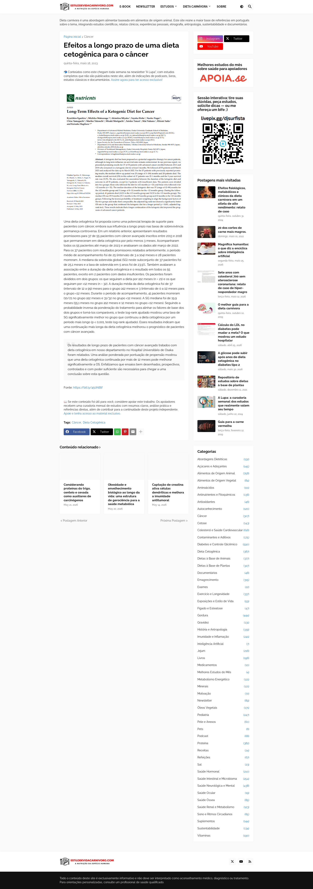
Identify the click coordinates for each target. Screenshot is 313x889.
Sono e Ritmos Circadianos (223, 814)
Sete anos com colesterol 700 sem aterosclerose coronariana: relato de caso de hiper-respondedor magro (232, 282)
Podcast (223, 736)
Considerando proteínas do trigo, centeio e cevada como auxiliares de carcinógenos (77, 492)
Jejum (223, 651)
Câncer (88, 36)
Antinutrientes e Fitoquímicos (223, 495)
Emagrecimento (223, 580)
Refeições (223, 758)
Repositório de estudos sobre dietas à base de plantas (233, 381)
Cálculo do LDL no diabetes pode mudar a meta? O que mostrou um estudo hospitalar (233, 332)
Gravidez (223, 623)
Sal (223, 765)
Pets (223, 729)
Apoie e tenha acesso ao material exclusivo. (92, 413)
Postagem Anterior (75, 520)
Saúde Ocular (223, 793)
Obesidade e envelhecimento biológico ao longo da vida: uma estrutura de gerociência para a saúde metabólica (124, 494)
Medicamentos (223, 665)
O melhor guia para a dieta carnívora (233, 306)
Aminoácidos (223, 488)
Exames (223, 587)
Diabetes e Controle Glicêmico (223, 545)
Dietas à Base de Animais (223, 559)
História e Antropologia (223, 630)
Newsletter (223, 701)
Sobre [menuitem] (221, 6)
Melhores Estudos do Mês (223, 672)
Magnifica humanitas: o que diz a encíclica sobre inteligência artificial (233, 250)
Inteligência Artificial (223, 644)
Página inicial (72, 36)
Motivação (223, 694)
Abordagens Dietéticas (223, 459)
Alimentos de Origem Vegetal (223, 481)
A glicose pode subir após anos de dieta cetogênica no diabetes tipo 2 (233, 359)
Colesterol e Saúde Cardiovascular (223, 530)
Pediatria (223, 715)
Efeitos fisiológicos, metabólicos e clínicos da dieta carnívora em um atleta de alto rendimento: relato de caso (232, 199)
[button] (242, 6)
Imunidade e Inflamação (223, 637)
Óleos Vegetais (223, 708)
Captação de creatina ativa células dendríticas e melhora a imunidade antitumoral (168, 492)
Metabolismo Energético (223, 680)
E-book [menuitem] (125, 6)
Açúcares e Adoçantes (223, 467)
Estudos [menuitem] (167, 6)
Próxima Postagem (172, 520)
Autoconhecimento (223, 509)
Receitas (223, 751)
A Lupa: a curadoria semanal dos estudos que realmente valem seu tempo (233, 403)
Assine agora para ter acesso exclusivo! (136, 79)
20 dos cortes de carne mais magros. (232, 230)
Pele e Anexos (223, 722)
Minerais (223, 687)
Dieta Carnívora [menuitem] (195, 6)
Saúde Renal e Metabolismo (223, 807)
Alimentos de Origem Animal (223, 474)
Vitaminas (223, 836)
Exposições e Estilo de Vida (223, 601)
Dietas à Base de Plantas (223, 566)
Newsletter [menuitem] (145, 6)
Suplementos (223, 821)
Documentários (223, 573)
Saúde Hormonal (223, 772)
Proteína (223, 743)
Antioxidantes (223, 502)
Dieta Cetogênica (94, 422)
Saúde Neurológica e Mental (223, 786)
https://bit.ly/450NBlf (88, 387)
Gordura (223, 616)
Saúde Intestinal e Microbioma (223, 779)
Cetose (223, 523)
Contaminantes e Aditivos (223, 538)
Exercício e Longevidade (223, 594)
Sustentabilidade (223, 829)
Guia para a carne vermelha (231, 424)
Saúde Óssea (223, 800)
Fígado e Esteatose (223, 609)
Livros (223, 658)
